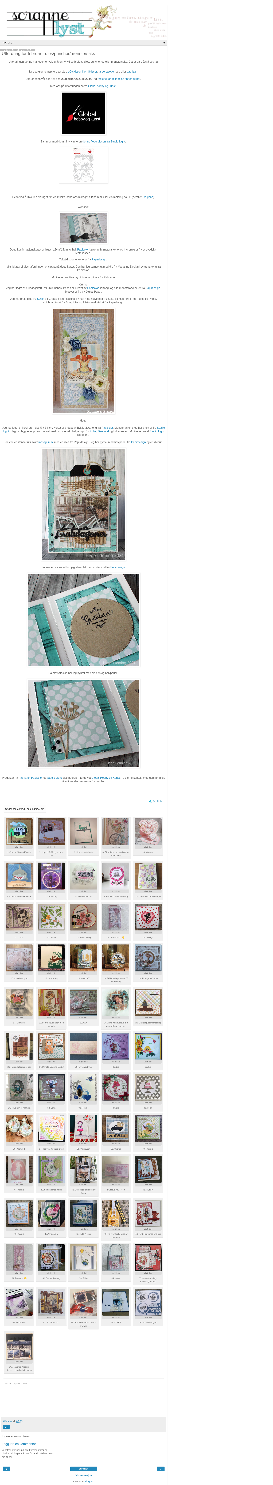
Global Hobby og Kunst (105, 777)
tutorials (131, 71)
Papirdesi (97, 259)
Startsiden (83, 1469)
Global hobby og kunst (102, 86)
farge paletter (107, 71)
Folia (93, 431)
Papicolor (83, 249)
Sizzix (40, 298)
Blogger (89, 1481)
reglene (148, 197)
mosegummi (45, 442)
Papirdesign (153, 288)
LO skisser (74, 71)
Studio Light (157, 431)
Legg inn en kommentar (19, 1444)
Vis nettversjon (83, 1475)
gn (104, 259)
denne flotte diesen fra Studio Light (104, 141)
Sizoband (103, 431)
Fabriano (24, 777)
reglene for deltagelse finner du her (119, 78)
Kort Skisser (89, 71)
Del (6, 1427)
